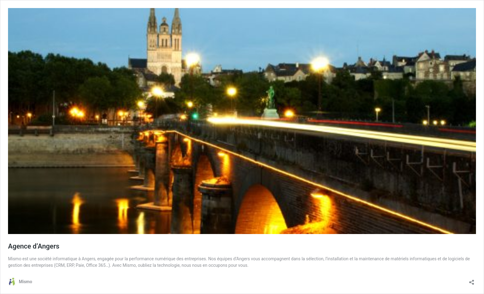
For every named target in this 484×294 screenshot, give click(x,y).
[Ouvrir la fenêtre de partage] (471, 280)
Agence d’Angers (33, 246)
